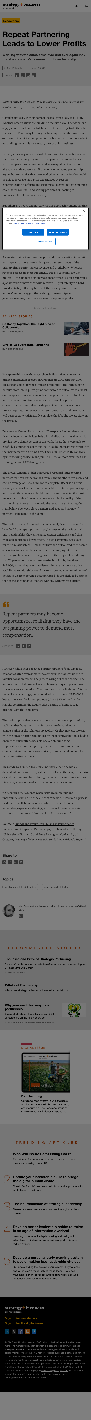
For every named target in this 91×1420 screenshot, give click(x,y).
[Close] (84, 211)
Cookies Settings (45, 241)
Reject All (33, 232)
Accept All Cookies (58, 232)
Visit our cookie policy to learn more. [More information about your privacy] (30, 223)
